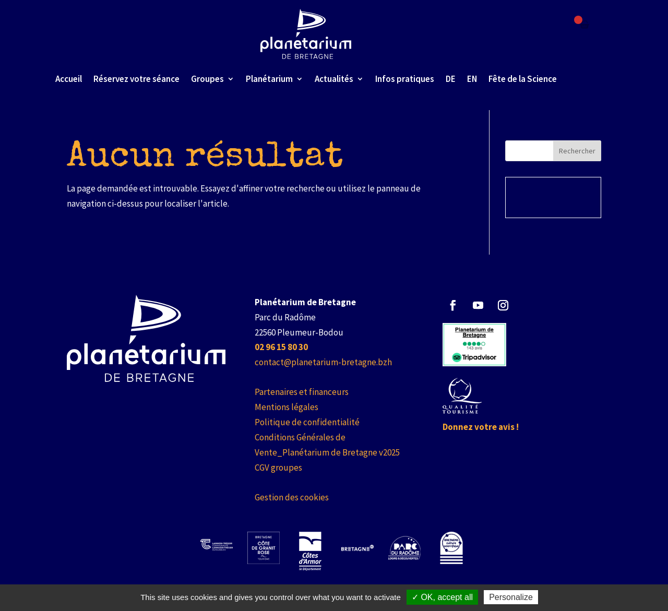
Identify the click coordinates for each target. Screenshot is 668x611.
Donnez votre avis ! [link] (481, 427)
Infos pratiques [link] (404, 79)
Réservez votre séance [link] (136, 79)
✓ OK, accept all (442, 597)
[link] (306, 34)
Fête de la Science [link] (522, 79)
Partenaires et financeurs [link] (302, 392)
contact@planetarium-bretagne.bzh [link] (323, 362)
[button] (453, 305)
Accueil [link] (68, 79)
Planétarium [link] (269, 79)
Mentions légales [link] (286, 407)
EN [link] (472, 79)
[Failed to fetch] (584, 24)
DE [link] (451, 79)
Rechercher (577, 150)
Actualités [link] (334, 79)
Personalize (511, 597)
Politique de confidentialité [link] (307, 422)
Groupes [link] (207, 79)
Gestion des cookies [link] (292, 497)
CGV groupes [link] (278, 467)
